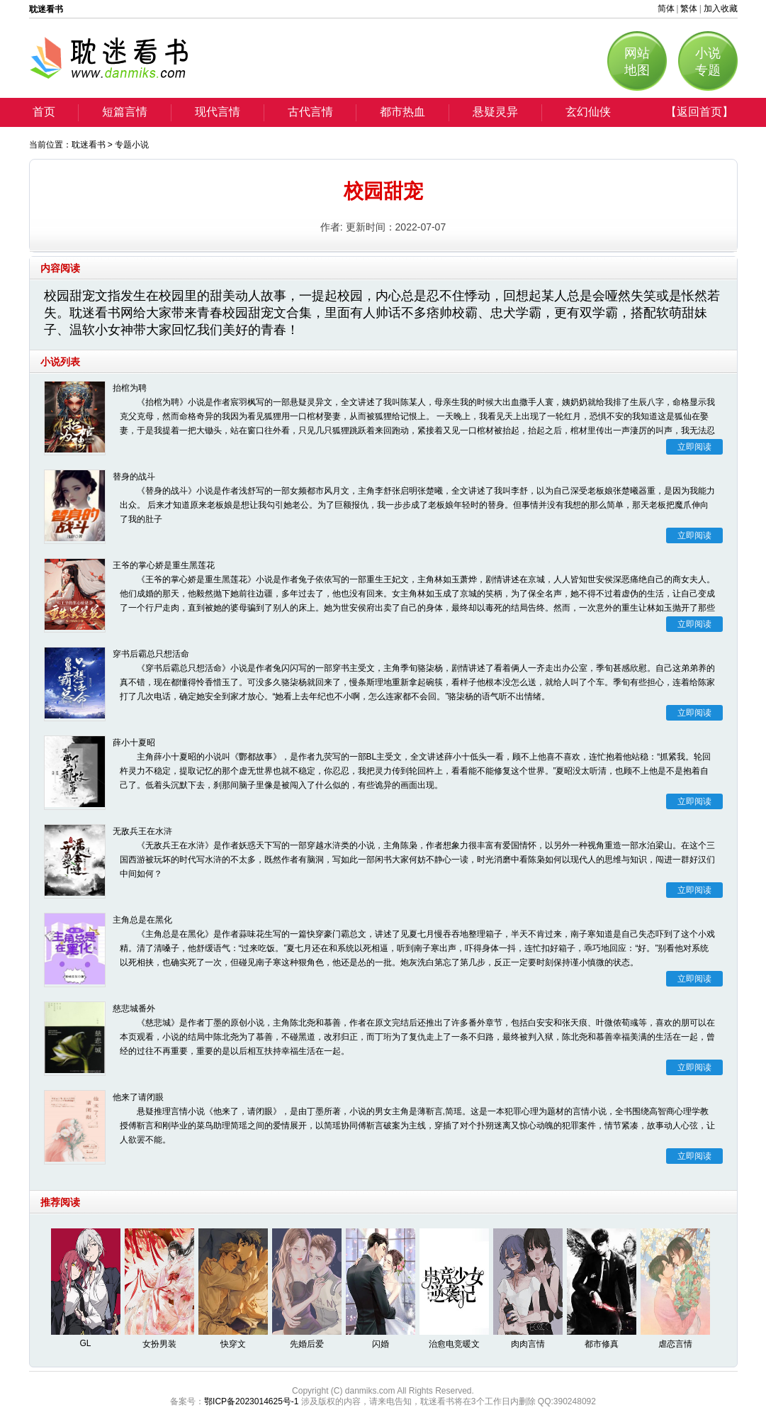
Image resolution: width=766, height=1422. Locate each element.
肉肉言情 (528, 1344)
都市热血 (402, 112)
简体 (666, 8)
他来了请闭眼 (138, 1097)
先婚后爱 (307, 1344)
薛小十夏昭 (134, 743)
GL (85, 1343)
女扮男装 (159, 1344)
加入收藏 (721, 8)
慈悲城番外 (134, 1008)
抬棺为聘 (130, 388)
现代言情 (217, 112)
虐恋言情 (675, 1344)
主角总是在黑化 (142, 920)
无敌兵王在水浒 (142, 831)
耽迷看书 (89, 145)
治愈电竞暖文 (454, 1344)
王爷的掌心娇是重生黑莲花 (164, 565)
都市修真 (602, 1344)
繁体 (688, 8)
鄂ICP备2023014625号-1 (251, 1401)
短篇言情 (124, 112)
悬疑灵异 (495, 112)
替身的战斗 (134, 477)
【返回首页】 (699, 112)
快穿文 (233, 1344)
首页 (44, 112)
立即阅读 (694, 447)
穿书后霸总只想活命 (151, 654)
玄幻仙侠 (588, 112)
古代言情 (310, 112)
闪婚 (380, 1344)
